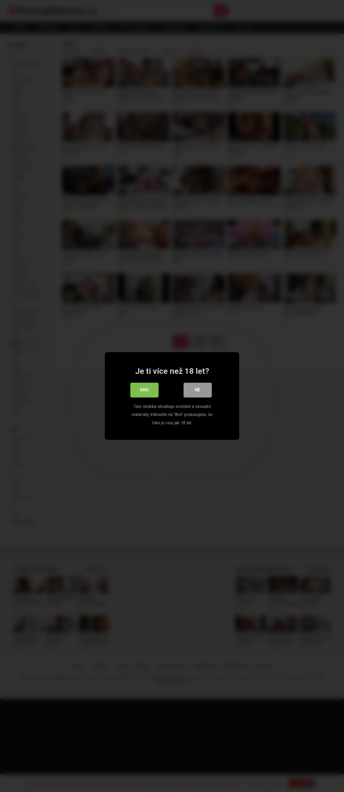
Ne (197, 390)
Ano (144, 390)
